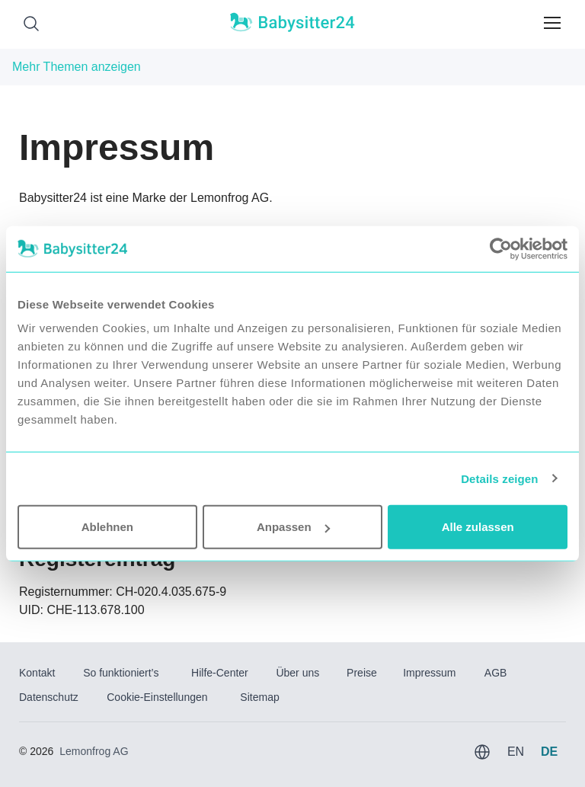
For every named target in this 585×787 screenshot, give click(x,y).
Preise (362, 673)
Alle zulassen (478, 526)
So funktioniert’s (120, 673)
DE (549, 751)
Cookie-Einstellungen (157, 697)
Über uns (297, 673)
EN (515, 751)
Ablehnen (107, 526)
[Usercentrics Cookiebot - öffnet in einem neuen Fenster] (500, 248)
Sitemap (259, 697)
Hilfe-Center (219, 673)
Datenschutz (48, 697)
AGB (495, 673)
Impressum (429, 673)
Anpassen (293, 526)
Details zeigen (499, 478)
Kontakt (37, 673)
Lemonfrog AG (93, 751)
